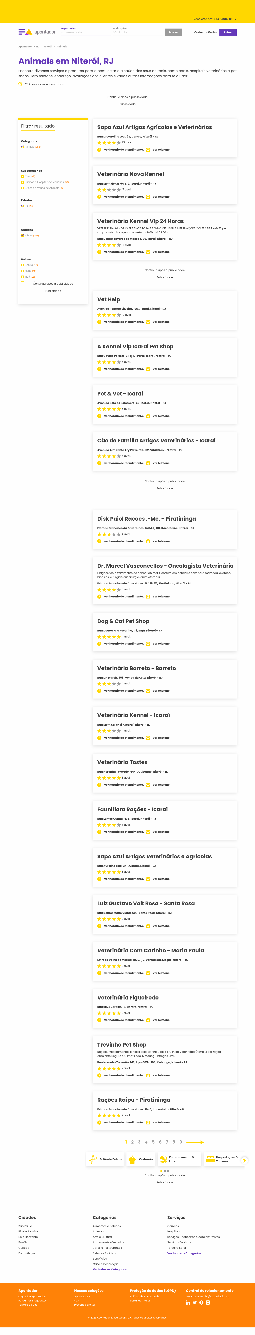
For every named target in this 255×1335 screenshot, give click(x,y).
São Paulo (25, 1233)
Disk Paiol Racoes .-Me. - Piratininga (151, 519)
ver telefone (165, 150)
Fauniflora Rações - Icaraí (137, 817)
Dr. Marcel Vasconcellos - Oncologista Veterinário (154, 569)
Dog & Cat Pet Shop (128, 628)
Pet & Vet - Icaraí (125, 393)
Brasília (23, 1250)
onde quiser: (120, 28)
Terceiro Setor (176, 1255)
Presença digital (84, 1312)
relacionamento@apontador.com (209, 1304)
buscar (173, 32)
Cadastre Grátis (205, 32)
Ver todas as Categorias (110, 1277)
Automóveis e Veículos (108, 1250)
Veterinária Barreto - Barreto (141, 675)
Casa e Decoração (106, 1271)
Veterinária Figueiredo (132, 1005)
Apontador (25, 46)
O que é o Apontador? (32, 1304)
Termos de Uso (27, 1312)
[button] (163, 1178)
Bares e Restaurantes (107, 1255)
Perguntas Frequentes (32, 1308)
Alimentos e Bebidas (107, 1233)
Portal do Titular (140, 1308)
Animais (98, 1239)
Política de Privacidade (144, 1304)
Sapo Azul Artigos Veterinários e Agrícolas (159, 864)
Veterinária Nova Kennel (135, 174)
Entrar (228, 32)
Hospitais (173, 1239)
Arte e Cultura (102, 1244)
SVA (76, 1308)
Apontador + (82, 1304)
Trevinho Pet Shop (126, 1052)
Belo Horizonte (28, 1244)
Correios (173, 1233)
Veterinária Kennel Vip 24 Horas (145, 221)
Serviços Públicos (179, 1250)
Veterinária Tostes (127, 770)
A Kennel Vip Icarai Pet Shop (140, 346)
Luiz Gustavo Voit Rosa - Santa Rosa (150, 911)
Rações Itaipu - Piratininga (138, 1107)
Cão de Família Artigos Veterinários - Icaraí (161, 440)
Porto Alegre (26, 1261)
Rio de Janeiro (28, 1239)
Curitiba (23, 1255)
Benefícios (100, 1266)
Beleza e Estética (104, 1261)
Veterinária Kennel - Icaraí (138, 723)
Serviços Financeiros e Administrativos (193, 1244)
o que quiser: (69, 28)
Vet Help (113, 299)
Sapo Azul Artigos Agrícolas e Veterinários (159, 127)
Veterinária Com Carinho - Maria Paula (155, 958)
